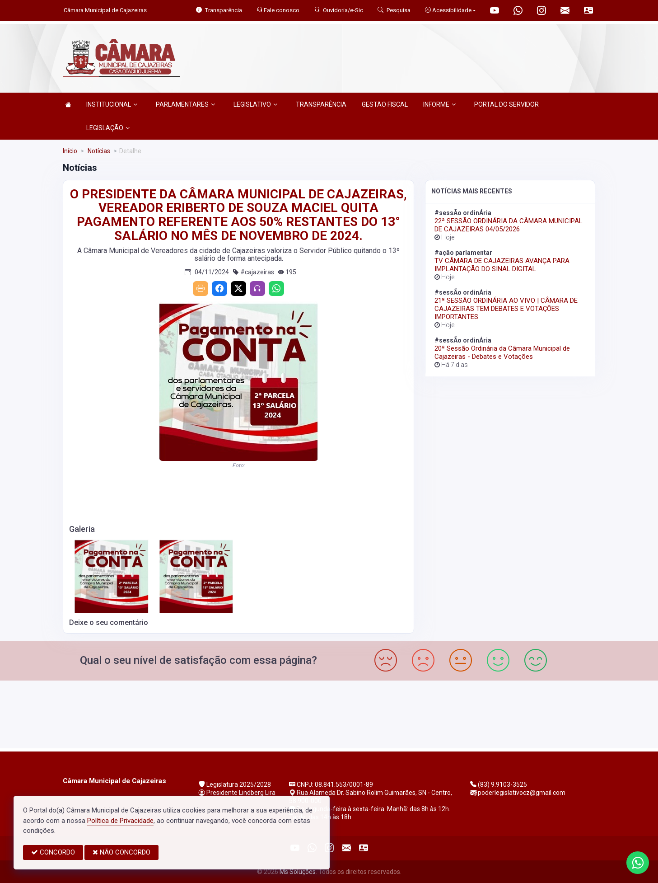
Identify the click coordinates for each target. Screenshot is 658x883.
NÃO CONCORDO (121, 852)
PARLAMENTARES (185, 104)
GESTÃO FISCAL (385, 104)
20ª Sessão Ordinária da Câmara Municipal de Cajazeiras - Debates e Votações (502, 352)
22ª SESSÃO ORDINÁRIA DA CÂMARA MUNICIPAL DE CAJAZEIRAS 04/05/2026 (508, 225)
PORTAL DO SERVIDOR (506, 104)
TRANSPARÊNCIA (321, 104)
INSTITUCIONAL (111, 104)
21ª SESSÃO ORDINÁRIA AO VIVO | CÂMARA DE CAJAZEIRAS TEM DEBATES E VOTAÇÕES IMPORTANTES (506, 308)
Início (70, 151)
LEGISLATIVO (255, 104)
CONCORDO (53, 852)
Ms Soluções (298, 871)
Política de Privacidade (120, 821)
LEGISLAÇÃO (108, 128)
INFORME (439, 104)
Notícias (98, 151)
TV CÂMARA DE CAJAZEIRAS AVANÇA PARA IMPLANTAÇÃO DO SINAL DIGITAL (501, 265)
